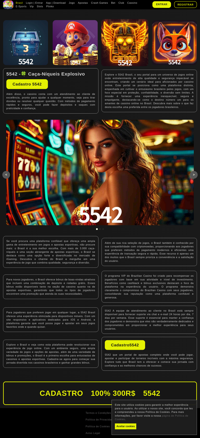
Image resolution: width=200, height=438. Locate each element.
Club (121, 3)
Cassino (132, 3)
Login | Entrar (34, 3)
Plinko (50, 6)
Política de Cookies (98, 426)
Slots (40, 6)
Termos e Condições (98, 413)
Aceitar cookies (125, 426)
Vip (32, 6)
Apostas (83, 3)
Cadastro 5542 (27, 84)
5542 (121, 74)
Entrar (161, 4)
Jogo (72, 3)
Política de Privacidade (100, 419)
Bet (113, 3)
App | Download (56, 3)
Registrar (185, 4)
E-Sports (21, 6)
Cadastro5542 (125, 345)
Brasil (19, 3)
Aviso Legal (93, 433)
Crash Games (99, 3)
